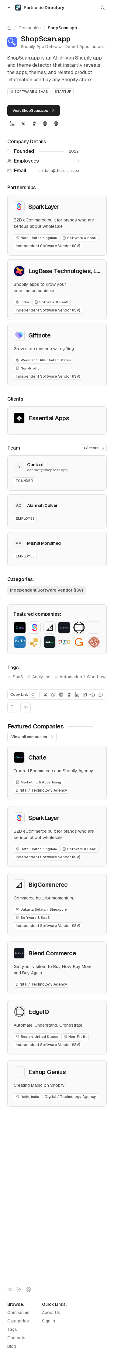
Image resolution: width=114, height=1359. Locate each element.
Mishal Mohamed (44, 543)
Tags (12, 1329)
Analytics (38, 677)
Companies (30, 28)
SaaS (15, 677)
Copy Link (23, 695)
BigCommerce (48, 885)
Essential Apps (48, 418)
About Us (51, 1312)
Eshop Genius (47, 1072)
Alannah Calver (42, 505)
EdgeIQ (38, 1012)
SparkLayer (43, 207)
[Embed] (25, 707)
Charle (37, 757)
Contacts (16, 1338)
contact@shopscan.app (58, 170)
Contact (35, 464)
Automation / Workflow (79, 677)
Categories (18, 1321)
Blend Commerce (52, 953)
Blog (11, 1346)
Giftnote (39, 335)
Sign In (48, 1321)
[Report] (12, 707)
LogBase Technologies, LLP (66, 271)
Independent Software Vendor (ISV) (46, 590)
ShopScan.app (62, 28)
